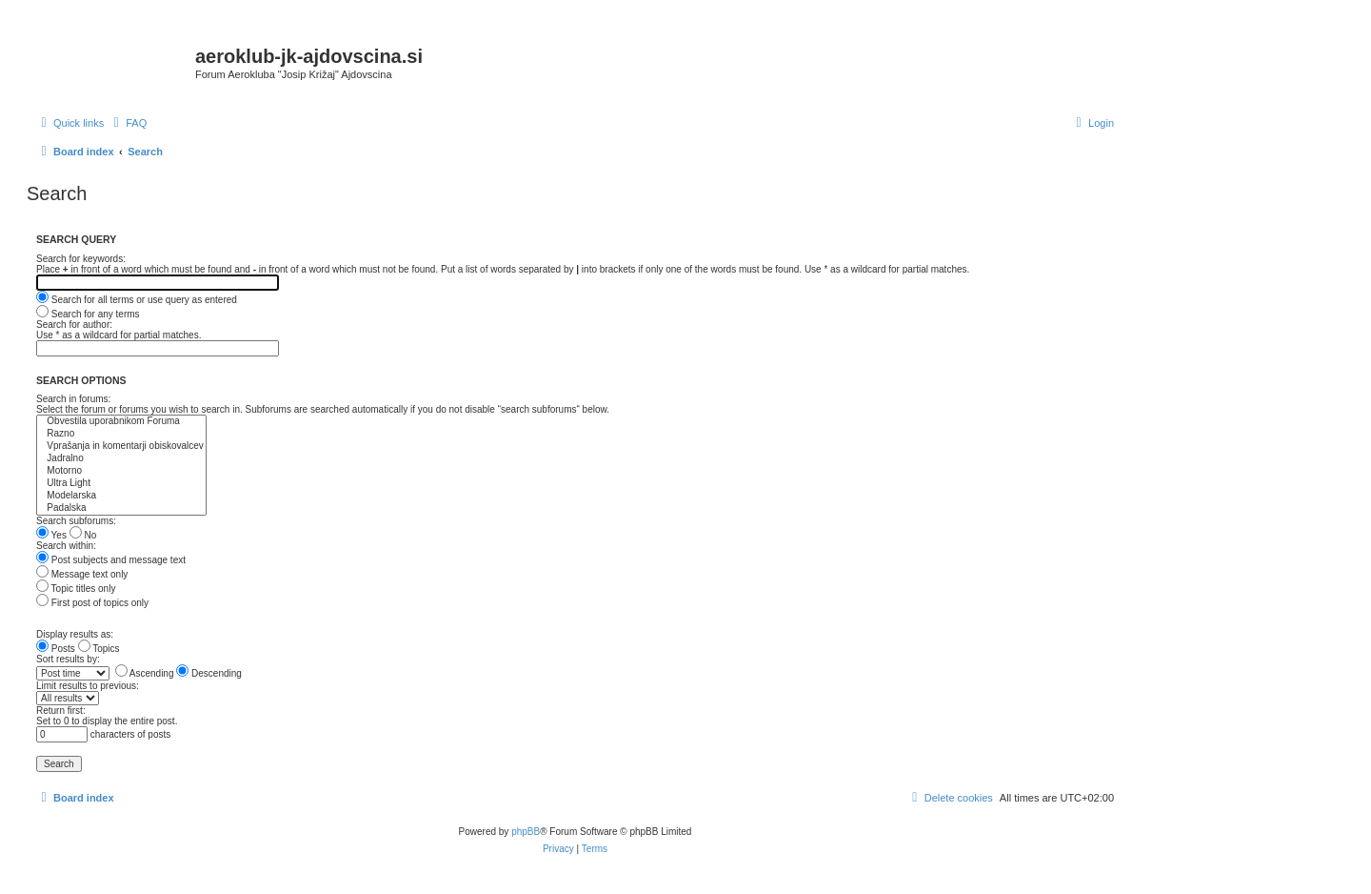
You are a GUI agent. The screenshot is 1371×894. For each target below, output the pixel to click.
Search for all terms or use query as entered (136, 300)
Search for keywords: (81, 259)
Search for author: (74, 324)
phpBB (525, 831)
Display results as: (74, 634)
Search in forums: (73, 399)
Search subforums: (76, 521)
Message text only (82, 574)
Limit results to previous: (87, 686)
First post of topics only (92, 603)
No (83, 535)
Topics (99, 648)
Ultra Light (121, 483)
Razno (121, 434)
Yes (51, 535)
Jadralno (121, 459)
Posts (55, 648)
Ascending (144, 673)
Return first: (61, 710)
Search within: (66, 545)
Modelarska (121, 496)
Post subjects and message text (111, 560)
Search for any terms (88, 314)
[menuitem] (128, 123)
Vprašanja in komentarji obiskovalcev (121, 446)
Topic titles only (75, 588)
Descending (209, 673)
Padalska (121, 508)
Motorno (121, 471)
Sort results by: (68, 659)
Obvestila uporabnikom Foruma (121, 422)
